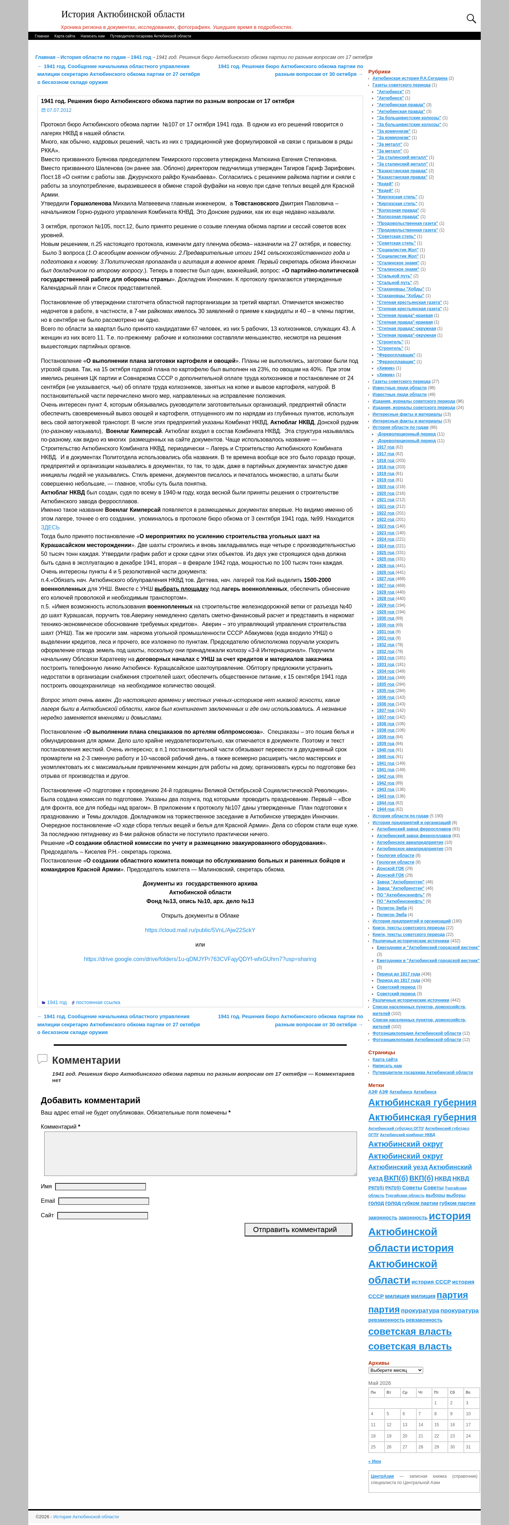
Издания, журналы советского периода (414, 401)
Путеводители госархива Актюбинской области (150, 36)
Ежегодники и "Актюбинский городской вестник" (428, 947)
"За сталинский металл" (402, 157)
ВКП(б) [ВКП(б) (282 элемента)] (396, 1178)
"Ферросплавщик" (396, 355)
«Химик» (386, 368)
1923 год (385, 526)
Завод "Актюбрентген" (401, 881)
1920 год (385, 486)
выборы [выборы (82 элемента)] (435, 1195)
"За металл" (389, 144)
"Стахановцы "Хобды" (401, 289)
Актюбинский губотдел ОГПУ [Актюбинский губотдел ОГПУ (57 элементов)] (396, 1128)
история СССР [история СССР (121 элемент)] (431, 1282)
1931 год (385, 631)
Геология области (395, 855)
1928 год (385, 592)
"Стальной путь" (394, 276)
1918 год (385, 460)
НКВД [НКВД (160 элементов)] (442, 1178)
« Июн (374, 1461)
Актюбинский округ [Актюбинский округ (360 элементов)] (405, 1144)
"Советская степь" (396, 236)
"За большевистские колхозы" (409, 117)
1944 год (385, 802)
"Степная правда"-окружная (406, 328)
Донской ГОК (390, 868)
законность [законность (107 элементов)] (382, 1217)
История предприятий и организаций (412, 822)
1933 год (385, 657)
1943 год (385, 789)
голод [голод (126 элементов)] (376, 1203)
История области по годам (93, 57)
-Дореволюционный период (406, 434)
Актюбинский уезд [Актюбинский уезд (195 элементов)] (398, 1167)
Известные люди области (400, 387)
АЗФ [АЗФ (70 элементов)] (373, 1091)
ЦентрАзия (382, 1476)
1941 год (141, 57)
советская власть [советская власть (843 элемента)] (410, 1331)
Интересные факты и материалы (407, 414)
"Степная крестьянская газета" (409, 302)
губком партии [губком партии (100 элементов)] (420, 1203)
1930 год (385, 618)
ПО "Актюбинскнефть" (401, 895)
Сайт (47, 1224)
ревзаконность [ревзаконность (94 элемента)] (386, 1320)
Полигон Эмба (392, 908)
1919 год (385, 473)
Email (48, 1209)
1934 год (385, 671)
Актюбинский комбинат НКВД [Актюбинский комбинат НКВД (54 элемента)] (407, 1135)
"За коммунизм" (393, 131)
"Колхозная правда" (398, 210)
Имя (46, 1195)
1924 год (385, 539)
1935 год (385, 684)
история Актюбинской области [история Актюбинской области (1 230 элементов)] (419, 1232)
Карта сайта (64, 36)
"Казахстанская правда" (402, 170)
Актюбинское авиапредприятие (410, 842)
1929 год (385, 605)
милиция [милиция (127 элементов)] (397, 1296)
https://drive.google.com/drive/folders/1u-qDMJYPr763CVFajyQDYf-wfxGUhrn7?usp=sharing (200, 959)
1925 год (385, 552)
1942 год (385, 776)
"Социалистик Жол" (398, 249)
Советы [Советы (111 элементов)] (412, 1187)
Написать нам (93, 36)
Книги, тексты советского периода (409, 927)
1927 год (385, 578)
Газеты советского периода (402, 85)
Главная (42, 36)
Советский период (396, 987)
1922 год (385, 513)
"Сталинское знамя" (398, 262)
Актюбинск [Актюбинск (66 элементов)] (401, 1091)
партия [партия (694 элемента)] (452, 1295)
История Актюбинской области (123, 14)
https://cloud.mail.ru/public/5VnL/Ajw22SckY (200, 930)
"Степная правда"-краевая (405, 315)
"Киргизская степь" (397, 196)
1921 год (385, 499)
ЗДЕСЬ (50, 527)
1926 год (385, 565)
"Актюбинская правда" (401, 104)
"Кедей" (385, 183)
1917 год (385, 447)
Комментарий (61, 1127)
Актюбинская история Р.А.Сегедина (410, 78)
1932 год (385, 644)
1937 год (385, 710)
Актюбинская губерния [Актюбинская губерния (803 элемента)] (422, 1102)
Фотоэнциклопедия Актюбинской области (417, 1033)
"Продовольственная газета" (407, 223)
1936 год (385, 697)
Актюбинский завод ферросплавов (414, 829)
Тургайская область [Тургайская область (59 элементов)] (405, 1195)
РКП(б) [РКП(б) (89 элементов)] (376, 1187)
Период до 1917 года (398, 974)
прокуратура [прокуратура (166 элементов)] (420, 1310)
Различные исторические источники (411, 940)
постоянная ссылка (98, 1002)
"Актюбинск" (390, 91)
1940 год (385, 750)
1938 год (385, 723)
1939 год (385, 736)
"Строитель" (390, 342)
